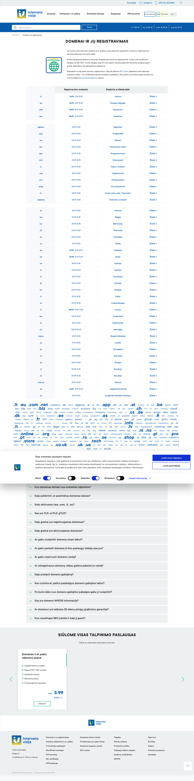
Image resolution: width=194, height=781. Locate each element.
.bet (17, 409)
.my (94, 430)
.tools (144, 441)
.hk (26, 423)
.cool (120, 412)
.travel (15, 445)
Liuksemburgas (118, 303)
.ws (82, 449)
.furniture (59, 419)
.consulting (111, 412)
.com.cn (47, 412)
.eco (42, 416)
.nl (41, 323)
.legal (56, 427)
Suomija (117, 270)
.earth (31, 416)
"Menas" (118, 140)
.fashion (150, 416)
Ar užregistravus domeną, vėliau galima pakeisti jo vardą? (69, 566)
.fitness (18, 419)
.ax (147, 405)
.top (150, 441)
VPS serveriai (127, 14)
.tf (121, 441)
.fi (40, 270)
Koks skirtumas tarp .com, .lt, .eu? (55, 504)
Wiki (158, 14)
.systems (73, 441)
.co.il (92, 423)
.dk (17, 416)
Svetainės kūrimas (89, 14)
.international (150, 423)
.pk (139, 434)
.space (17, 441)
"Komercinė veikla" (118, 147)
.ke (39, 427)
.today (137, 441)
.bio (34, 409)
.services (112, 438)
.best (175, 405)
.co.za (107, 448)
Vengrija (118, 290)
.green (139, 419)
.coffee (78, 412)
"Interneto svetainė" (118, 200)
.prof (15, 438)
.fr (41, 277)
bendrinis (118, 116)
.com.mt (76, 431)
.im (98, 423)
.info (41, 160)
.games (78, 419)
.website (41, 200)
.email (77, 416)
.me (40, 316)
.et (119, 416)
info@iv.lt (147, 3)
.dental (148, 412)
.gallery (68, 419)
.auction (141, 405)
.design (157, 412)
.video (110, 445)
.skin (155, 438)
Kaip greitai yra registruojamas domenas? (59, 522)
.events (125, 416)
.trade (167, 441)
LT (179, 14)
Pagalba (117, 743)
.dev (41, 154)
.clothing (163, 409)
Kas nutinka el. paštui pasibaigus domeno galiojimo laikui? (70, 583)
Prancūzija (118, 277)
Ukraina (118, 383)
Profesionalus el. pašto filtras (92, 747)
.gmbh (126, 419)
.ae (64, 405)
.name (101, 430)
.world (176, 445)
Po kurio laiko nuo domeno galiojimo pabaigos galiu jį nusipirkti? (73, 592)
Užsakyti (97, 706)
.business (85, 409)
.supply (55, 441)
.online (27, 434)
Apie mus (152, 743)
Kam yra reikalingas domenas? (53, 478)
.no (40, 330)
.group (148, 419)
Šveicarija (118, 231)
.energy (85, 416)
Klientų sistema (146, 14)
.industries (117, 423)
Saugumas (110, 14)
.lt (41, 97)
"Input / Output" (118, 167)
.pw (34, 438)
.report (77, 438)
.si (41, 369)
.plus (161, 434)
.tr (162, 441)
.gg (95, 419)
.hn (31, 423)
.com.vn (132, 445)
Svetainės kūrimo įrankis (90, 743)
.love (100, 427)
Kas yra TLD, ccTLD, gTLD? (50, 513)
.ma (136, 427)
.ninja (134, 431)
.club (17, 412)
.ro (41, 356)
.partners (68, 434)
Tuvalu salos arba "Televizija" (118, 193)
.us (41, 396)
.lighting (80, 427)
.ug (51, 445)
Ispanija (117, 264)
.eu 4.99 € (148, 28)
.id (82, 423)
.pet (94, 434)
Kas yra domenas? (45, 461)
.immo (103, 423)
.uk (41, 389)
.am (98, 405)
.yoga (95, 449)
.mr (64, 431)
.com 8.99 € (161, 28)
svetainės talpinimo (90, 78)
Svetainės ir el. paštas (64, 14)
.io (41, 167)
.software (163, 438)
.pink (134, 434)
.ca (99, 409)
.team (86, 441)
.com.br (75, 409)
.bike (29, 409)
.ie (86, 423)
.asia (126, 405)
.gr (41, 283)
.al (93, 405)
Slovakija (118, 376)
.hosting (56, 423)
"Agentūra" (118, 127)
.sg (119, 437)
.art (40, 140)
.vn (126, 445)
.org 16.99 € (176, 28)
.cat (118, 409)
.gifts (106, 419)
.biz (40, 147)
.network (112, 430)
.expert (135, 416)
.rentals (69, 438)
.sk (41, 376)
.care (105, 409)
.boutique (66, 409)
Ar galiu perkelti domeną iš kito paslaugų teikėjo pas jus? (69, 548)
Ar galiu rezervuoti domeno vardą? (55, 557)
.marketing (159, 427)
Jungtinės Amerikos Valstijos (118, 396)
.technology (108, 441)
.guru (164, 419)
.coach (62, 412)
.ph (99, 434)
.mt (68, 430)
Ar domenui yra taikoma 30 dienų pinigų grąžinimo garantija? (72, 609)
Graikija (118, 283)
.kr (43, 427)
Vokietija (118, 250)
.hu (40, 290)
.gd (85, 419)
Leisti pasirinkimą (171, 763)
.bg (23, 408)
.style (48, 441)
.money (57, 431)
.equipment (95, 416)
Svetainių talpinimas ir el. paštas (59, 747)
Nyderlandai (117, 323)
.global (118, 419)
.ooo (37, 434)
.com (41, 110)
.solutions (174, 437)
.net (40, 116)
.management (146, 427)
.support (63, 441)
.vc (99, 445)
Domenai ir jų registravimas (57, 743)
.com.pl (146, 434)
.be (40, 217)
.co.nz (174, 430)
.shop (40, 187)
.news (122, 430)
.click (156, 409)
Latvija (118, 310)
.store (29, 441)
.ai (88, 405)
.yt (100, 449)
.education (50, 416)
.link (87, 427)
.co (40, 237)
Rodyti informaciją (138, 776)
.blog (50, 409)
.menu (26, 431)
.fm (32, 419)
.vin (116, 445)
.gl (111, 419)
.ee (40, 257)
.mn (42, 431)
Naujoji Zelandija (117, 336)
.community (88, 412)
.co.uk (61, 445)
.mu (83, 431)
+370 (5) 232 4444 (166, 3)
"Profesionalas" (118, 180)
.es (41, 264)
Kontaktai (131, 3)
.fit (177, 416)
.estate (112, 416)
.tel (116, 441)
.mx (88, 430)
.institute (139, 423)
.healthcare (18, 423)
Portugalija (118, 349)
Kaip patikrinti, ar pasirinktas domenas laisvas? (62, 496)
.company (100, 412)
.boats (57, 409)
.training (175, 441)
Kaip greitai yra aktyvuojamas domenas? (59, 531)
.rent (62, 438)
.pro (40, 180)
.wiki (161, 445)
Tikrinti (89, 27)
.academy (55, 405)
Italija (117, 297)
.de (40, 250)
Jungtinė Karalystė (118, 389)
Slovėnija (118, 369)
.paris (60, 434)
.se (41, 363)
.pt (41, 349)
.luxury (123, 427)
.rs (90, 437)
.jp (34, 427)
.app (41, 134)
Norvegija (118, 330)
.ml (38, 431)
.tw (27, 445)
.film (163, 416)
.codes (70, 412)
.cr (126, 412)
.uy (94, 445)
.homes (48, 423)
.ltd (106, 427)
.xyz (88, 448)
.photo (106, 434)
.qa (39, 438)
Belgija (118, 217)
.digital (173, 412)
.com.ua (40, 383)
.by (40, 224)
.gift (100, 419)
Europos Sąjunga (117, 103)
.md (169, 427)
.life (72, 427)
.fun (44, 419)
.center (130, 409)
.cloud (173, 408)
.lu (41, 303)
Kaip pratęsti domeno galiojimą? (54, 574)
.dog (24, 416)
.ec (37, 416)
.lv (41, 310)
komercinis (118, 110)
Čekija (118, 244)
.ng (128, 430)
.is (177, 423)
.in (109, 423)
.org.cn (25, 412)
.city (145, 409)
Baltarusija (118, 224)
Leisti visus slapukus (171, 755)
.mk (32, 430)
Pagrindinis (16, 35)
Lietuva (118, 97)
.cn (32, 412)
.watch (141, 445)
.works (167, 445)
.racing (45, 438)
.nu (155, 430)
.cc (123, 409)
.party (83, 434)
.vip (121, 445)
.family (142, 416)
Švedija (118, 363)
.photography (116, 434)
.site (143, 437)
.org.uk (72, 445)
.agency (40, 127)
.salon (96, 438)
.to (130, 441)
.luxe (116, 427)
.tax (80, 441)
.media (18, 430)
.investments (163, 423)
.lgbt (63, 427)
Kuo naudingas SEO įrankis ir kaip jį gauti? (60, 618)
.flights (26, 419)
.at (41, 211)
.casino (112, 409)
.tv (41, 193)
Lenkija (118, 343)
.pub (28, 438)
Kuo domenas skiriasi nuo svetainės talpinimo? (63, 487)
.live (94, 427)
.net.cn (38, 412)
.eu (40, 103)
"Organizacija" (118, 173)
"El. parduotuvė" (118, 187)
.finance (170, 416)
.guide (156, 419)
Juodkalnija (118, 316)
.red (56, 438)
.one (15, 434)
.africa (70, 405)
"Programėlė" (118, 134)
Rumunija (118, 356)
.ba (152, 405)
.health (173, 419)
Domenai (45, 14)
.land (49, 427)
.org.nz (41, 336)
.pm (166, 434)
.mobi (49, 430)
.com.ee (69, 416)
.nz (168, 430)
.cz (41, 244)
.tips (125, 441)
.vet (104, 445)
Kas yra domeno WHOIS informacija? (57, 600)
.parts (76, 434)
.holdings (39, 423)
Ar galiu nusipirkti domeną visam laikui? (58, 539)
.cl (150, 409)
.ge (90, 419)
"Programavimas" (118, 154)
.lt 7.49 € (135, 28)
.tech (96, 441)
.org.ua (45, 445)
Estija (117, 257)
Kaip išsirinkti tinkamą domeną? (54, 469)
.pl (41, 343)
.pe (89, 434)
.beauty (168, 405)
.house (64, 423)
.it (41, 297)
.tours (156, 441)
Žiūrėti (153, 96)
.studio (40, 441)
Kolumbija (117, 237)
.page (53, 434)
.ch (40, 231)
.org (40, 173)
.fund (51, 419)
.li (68, 427)
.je (21, 427)
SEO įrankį (123, 72)
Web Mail (168, 14)
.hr (70, 423)
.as (120, 405)
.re (51, 438)
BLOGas (151, 747)
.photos (127, 434)
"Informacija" (118, 160)
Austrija (118, 211)
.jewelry (27, 427)
